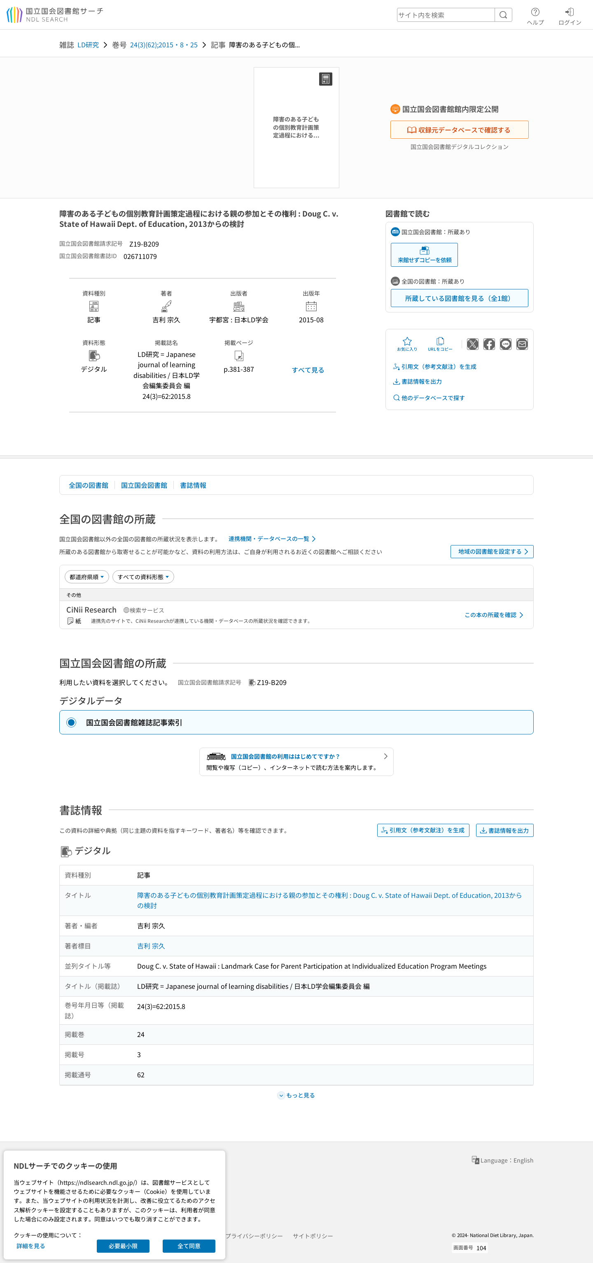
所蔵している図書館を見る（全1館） (459, 298)
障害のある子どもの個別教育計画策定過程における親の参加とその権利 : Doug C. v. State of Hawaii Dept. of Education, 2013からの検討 (329, 900)
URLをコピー (440, 344)
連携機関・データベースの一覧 (274, 539)
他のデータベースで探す (428, 398)
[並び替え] (87, 576)
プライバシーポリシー (254, 1236)
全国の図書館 (88, 485)
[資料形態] (143, 576)
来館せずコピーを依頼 (424, 254)
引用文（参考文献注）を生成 (434, 366)
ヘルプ (535, 15)
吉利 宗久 (151, 946)
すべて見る (308, 370)
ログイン (569, 15)
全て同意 (189, 1246)
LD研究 (88, 44)
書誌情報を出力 (417, 381)
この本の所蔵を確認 (495, 615)
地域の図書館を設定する (494, 552)
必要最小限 (123, 1246)
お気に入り (407, 344)
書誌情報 (193, 485)
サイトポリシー (313, 1236)
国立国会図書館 (144, 485)
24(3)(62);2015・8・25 (164, 44)
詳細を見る (30, 1246)
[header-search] (454, 15)
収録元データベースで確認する (459, 130)
